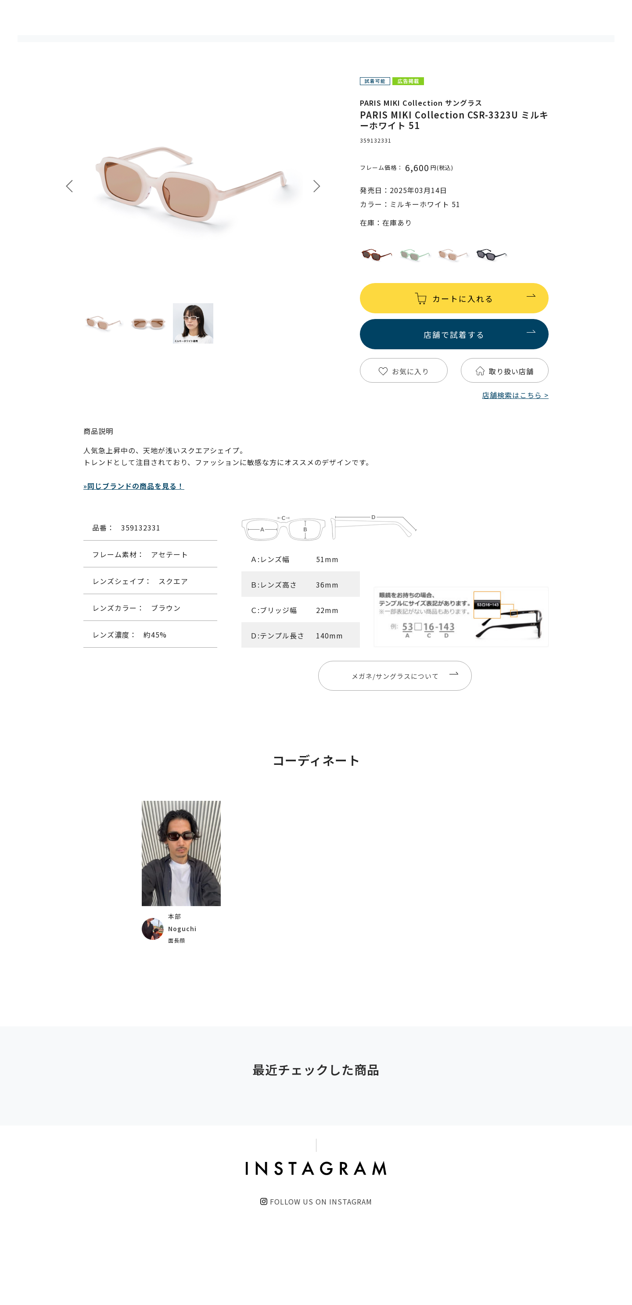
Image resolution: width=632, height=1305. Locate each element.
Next (316, 186)
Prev (69, 186)
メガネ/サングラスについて (395, 676)
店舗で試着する (454, 334)
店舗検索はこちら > (515, 395)
